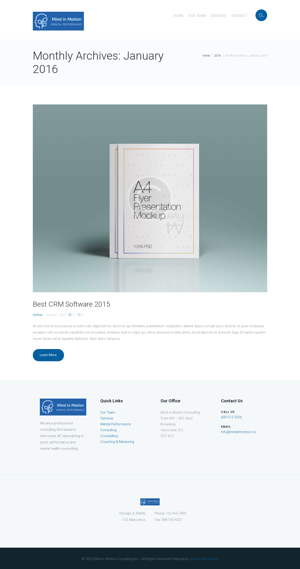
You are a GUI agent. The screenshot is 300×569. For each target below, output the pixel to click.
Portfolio (38, 315)
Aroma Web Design (204, 559)
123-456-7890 (176, 513)
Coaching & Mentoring (117, 442)
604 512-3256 (231, 417)
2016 (217, 55)
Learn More (48, 355)
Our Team (197, 16)
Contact (239, 16)
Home (179, 16)
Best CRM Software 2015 (71, 304)
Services (218, 16)
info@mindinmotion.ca (238, 432)
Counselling (109, 436)
